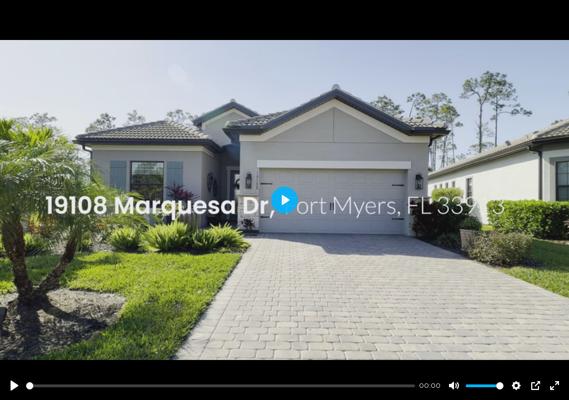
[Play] (14, 385)
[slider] (220, 386)
